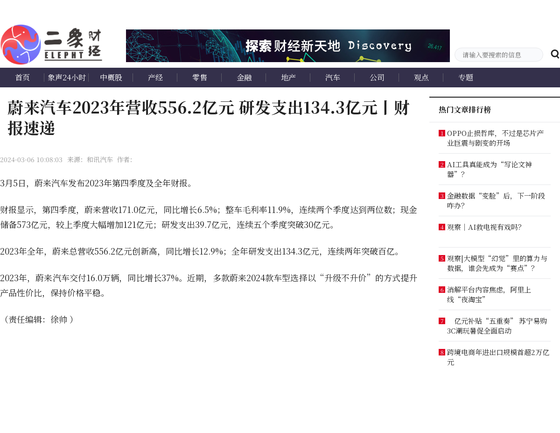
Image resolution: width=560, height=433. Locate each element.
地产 (288, 77)
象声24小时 (67, 77)
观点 (421, 77)
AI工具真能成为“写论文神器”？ (489, 169)
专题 (465, 77)
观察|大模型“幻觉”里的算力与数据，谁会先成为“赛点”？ (497, 263)
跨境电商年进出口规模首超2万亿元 (498, 357)
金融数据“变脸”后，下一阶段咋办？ (496, 200)
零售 (199, 77)
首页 (22, 77)
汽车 (332, 77)
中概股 (111, 77)
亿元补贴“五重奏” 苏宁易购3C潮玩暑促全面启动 (497, 325)
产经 (155, 77)
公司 (377, 77)
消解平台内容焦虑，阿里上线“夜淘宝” (489, 294)
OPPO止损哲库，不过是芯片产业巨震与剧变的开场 (495, 138)
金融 (244, 77)
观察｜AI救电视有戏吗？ (486, 227)
